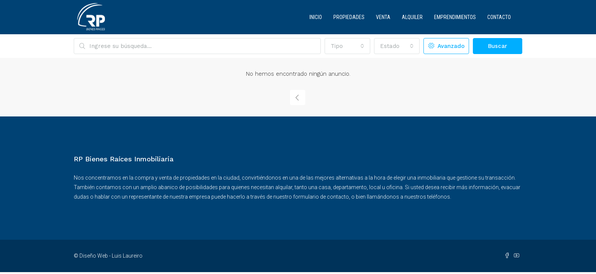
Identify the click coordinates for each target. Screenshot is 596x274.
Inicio (315, 17)
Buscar (497, 46)
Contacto (499, 17)
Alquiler (412, 17)
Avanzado (446, 46)
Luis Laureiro (127, 256)
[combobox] (347, 46)
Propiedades (349, 17)
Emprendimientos (455, 17)
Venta (383, 17)
